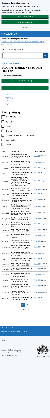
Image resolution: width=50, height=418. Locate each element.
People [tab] (6, 101)
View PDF (37, 156)
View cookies (25, 27)
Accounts (7, 122)
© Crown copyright (43, 356)
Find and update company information (15, 39)
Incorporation (8, 140)
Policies (3, 350)
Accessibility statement (8, 352)
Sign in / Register (6, 45)
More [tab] (6, 107)
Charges (6, 131)
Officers (6, 145)
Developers (20, 352)
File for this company (25, 88)
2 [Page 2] (27, 305)
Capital (6, 127)
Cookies (10, 350)
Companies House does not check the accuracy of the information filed (22, 42)
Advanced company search (10, 63)
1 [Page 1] (22, 305)
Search (45, 55)
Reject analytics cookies (25, 22)
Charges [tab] (7, 104)
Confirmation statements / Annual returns (18, 136)
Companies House (11, 355)
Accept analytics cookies (25, 17)
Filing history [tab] (8, 98)
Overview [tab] (7, 95)
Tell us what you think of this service (13, 328)
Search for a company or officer (12, 49)
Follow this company (25, 81)
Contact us (17, 350)
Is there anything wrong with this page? (14, 331)
